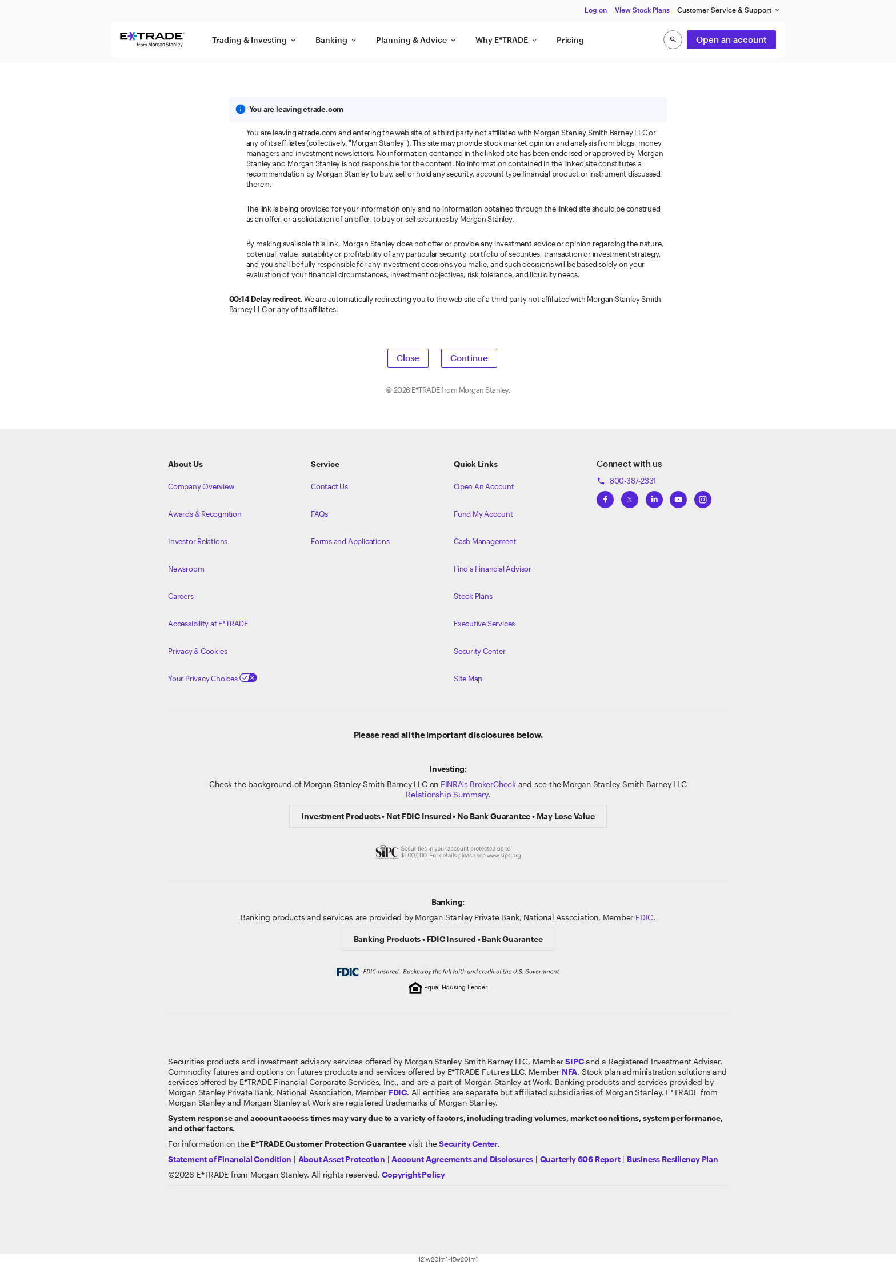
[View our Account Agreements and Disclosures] (462, 1159)
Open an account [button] (731, 39)
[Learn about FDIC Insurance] (398, 1092)
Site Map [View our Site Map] (468, 678)
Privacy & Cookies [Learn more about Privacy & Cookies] (197, 651)
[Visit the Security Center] (468, 1143)
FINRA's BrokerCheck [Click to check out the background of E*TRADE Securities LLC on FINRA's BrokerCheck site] (478, 784)
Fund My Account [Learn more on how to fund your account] (483, 513)
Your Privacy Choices (212, 678)
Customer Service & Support (729, 10)
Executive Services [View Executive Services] (484, 623)
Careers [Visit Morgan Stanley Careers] (181, 596)
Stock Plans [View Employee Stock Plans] (473, 596)
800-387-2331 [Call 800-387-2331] (626, 480)
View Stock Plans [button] (642, 10)
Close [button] (408, 358)
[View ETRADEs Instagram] (702, 496)
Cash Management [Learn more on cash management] (485, 541)
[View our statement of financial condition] (229, 1159)
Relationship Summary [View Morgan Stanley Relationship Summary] (447, 794)
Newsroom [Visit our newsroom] (186, 568)
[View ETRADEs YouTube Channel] (678, 496)
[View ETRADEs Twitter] (629, 496)
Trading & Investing (254, 40)
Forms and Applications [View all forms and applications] (350, 541)
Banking (336, 40)
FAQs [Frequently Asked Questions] (319, 513)
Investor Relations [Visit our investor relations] (197, 541)
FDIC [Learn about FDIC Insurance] (644, 917)
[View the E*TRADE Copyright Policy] (413, 1174)
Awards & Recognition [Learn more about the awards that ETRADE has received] (205, 513)
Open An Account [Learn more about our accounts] (484, 486)
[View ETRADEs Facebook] (605, 496)
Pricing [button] (570, 40)
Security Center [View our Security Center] (480, 651)
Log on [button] (596, 10)
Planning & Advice (416, 40)
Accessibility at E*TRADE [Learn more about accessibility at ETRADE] (208, 623)
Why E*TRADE (506, 40)
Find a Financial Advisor (492, 568)
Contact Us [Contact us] (329, 486)
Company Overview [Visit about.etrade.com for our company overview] (201, 486)
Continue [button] (469, 358)
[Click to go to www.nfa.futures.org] (569, 1071)
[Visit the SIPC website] (574, 1061)
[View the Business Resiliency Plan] (672, 1159)
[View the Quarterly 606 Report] (580, 1159)
